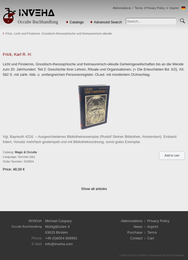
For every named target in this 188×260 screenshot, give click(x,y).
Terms (138, 8)
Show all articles (94, 189)
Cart (150, 238)
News (137, 227)
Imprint (174, 8)
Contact (136, 238)
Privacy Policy (155, 8)
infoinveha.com (59, 244)
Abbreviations (122, 8)
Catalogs (77, 22)
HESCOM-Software (173, 255)
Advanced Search (108, 22)
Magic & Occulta (26, 152)
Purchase (134, 232)
